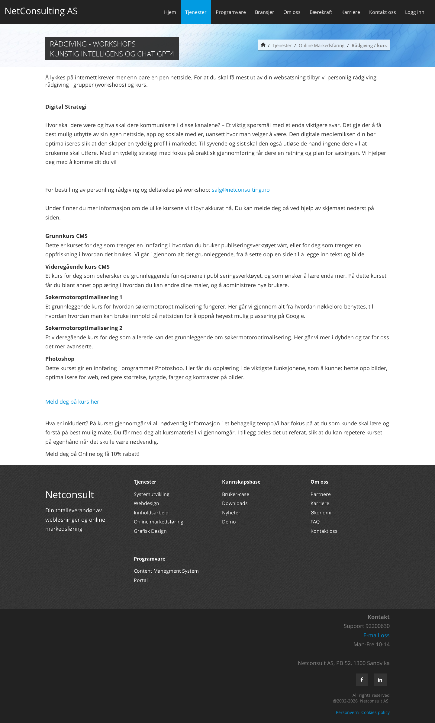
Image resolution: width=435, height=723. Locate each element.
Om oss (292, 12)
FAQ (315, 521)
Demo (229, 521)
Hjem (170, 12)
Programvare (231, 12)
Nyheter (232, 512)
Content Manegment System (166, 571)
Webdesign (146, 503)
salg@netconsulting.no (241, 189)
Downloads (235, 503)
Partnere (321, 494)
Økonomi (321, 512)
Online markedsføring (158, 521)
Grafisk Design (151, 531)
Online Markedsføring (321, 45)
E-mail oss (376, 635)
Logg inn (414, 12)
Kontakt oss (382, 12)
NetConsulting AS (41, 11)
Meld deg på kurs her (72, 401)
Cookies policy (375, 712)
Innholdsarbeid (151, 512)
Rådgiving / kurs (369, 45)
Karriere (350, 12)
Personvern (347, 712)
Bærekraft (321, 12)
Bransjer (264, 12)
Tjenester (196, 12)
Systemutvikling (151, 494)
